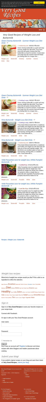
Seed (32, 295)
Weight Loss (5, 58)
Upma (20, 297)
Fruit (28, 288)
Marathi (40, 292)
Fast (20, 288)
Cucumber (37, 284)
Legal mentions (7, 378)
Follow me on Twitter (8, 382)
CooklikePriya (23, 165)
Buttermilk (14, 58)
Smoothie (37, 295)
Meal (43, 292)
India (15, 292)
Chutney (21, 58)
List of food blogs (29, 391)
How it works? (6, 393)
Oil (5, 295)
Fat (22, 288)
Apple (2, 284)
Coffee (33, 284)
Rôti (22, 295)
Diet (8, 61)
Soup (43, 295)
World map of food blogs (31, 393)
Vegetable (28, 297)
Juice (33, 179)
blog (4, 380)
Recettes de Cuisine (30, 398)
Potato (13, 295)
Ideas (12, 292)
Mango (36, 292)
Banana (6, 284)
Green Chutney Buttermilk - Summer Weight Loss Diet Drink (21, 41)
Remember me (7, 341)
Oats (3, 295)
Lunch (33, 292)
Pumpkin (21, 179)
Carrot (21, 284)
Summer (28, 58)
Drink (3, 61)
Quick (16, 295)
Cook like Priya (23, 188)
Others (7, 295)
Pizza (11, 295)
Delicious (3, 288)
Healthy (5, 291)
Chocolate (30, 284)
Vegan (23, 297)
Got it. (39, 2)
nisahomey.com (23, 45)
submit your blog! (23, 362)
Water (33, 297)
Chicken (25, 284)
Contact (27, 376)
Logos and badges (7, 396)
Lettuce (23, 292)
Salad (25, 295)
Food (25, 288)
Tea (13, 297)
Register (22, 346)
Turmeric (17, 297)
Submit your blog (7, 391)
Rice (20, 295)
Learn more (19, 6)
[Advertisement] (23, 79)
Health (35, 288)
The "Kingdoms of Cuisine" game (11, 398)
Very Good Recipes (6, 369)
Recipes (4, 30)
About (26, 374)
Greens (35, 58)
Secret (29, 295)
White (28, 179)
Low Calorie (28, 292)
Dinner (13, 288)
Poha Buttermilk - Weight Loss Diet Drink (16, 120)
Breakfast (11, 284)
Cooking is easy (24, 100)
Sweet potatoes (8, 297)
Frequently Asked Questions (10, 395)
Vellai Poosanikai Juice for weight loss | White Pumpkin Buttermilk (21, 161)
